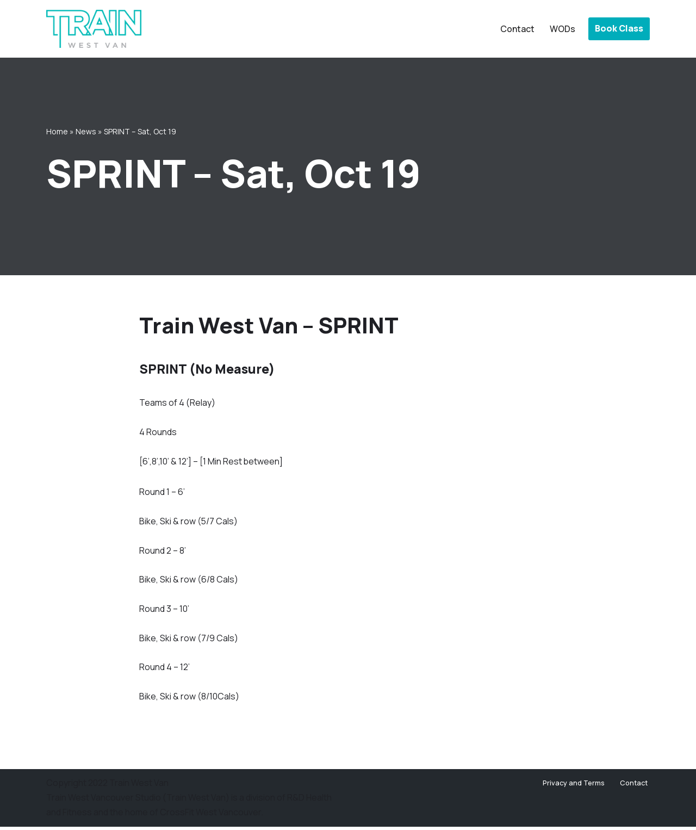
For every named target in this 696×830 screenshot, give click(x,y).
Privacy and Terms (574, 786)
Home (57, 131)
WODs (562, 29)
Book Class (619, 28)
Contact (517, 29)
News (86, 131)
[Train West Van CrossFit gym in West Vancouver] (93, 29)
